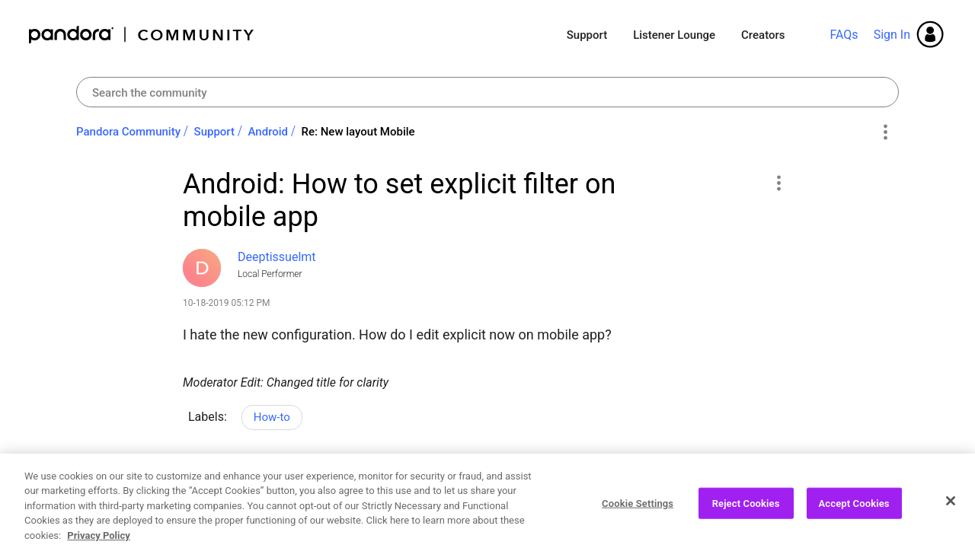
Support (587, 35)
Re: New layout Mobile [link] (358, 132)
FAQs (844, 34)
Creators (763, 35)
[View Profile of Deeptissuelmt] (277, 257)
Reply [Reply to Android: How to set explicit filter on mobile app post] (738, 480)
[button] (778, 182)
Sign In (892, 34)
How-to (272, 417)
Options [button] (885, 132)
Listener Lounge (674, 35)
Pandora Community (142, 34)
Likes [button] (209, 482)
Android (268, 132)
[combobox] (487, 92)
